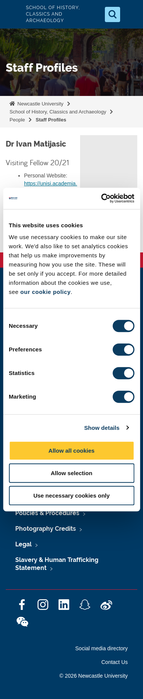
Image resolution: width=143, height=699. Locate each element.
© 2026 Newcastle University (93, 676)
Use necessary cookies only (71, 495)
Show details (102, 428)
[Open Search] (112, 14)
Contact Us (114, 662)
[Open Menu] (130, 14)
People (17, 120)
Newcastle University (39, 104)
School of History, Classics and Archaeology (58, 112)
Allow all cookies (71, 450)
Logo (12, 14)
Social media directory (101, 648)
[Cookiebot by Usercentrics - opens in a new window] (101, 198)
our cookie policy (45, 292)
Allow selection (71, 473)
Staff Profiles (50, 120)
